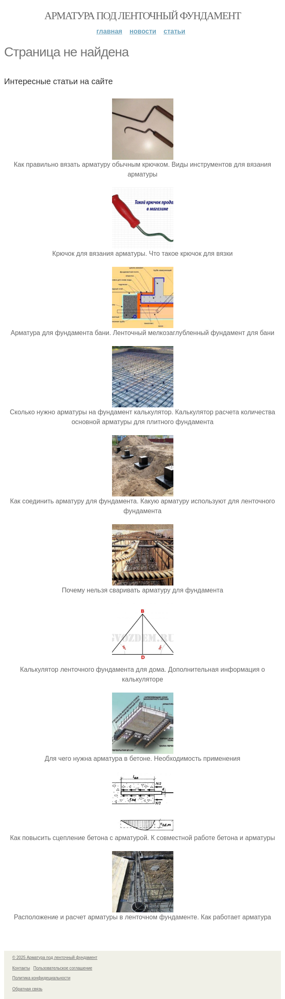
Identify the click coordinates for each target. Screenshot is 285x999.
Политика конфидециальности (41, 978)
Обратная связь (27, 989)
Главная (109, 31)
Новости (143, 31)
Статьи (174, 31)
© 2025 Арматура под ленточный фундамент (54, 957)
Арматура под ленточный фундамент (143, 16)
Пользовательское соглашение (63, 968)
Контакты (21, 968)
